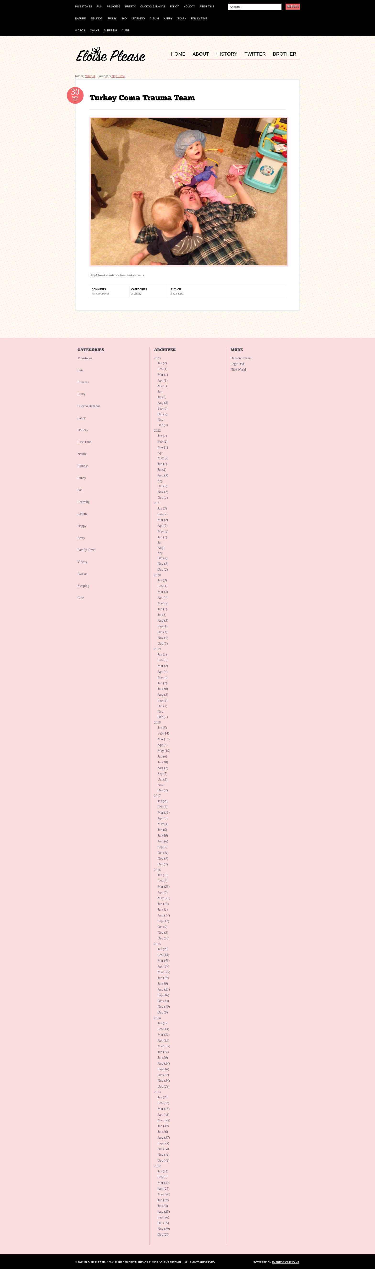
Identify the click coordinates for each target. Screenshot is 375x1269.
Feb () (162, 369)
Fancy (81, 418)
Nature (82, 454)
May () (163, 386)
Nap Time (118, 76)
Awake (82, 574)
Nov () (163, 492)
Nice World (238, 369)
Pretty (81, 394)
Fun (80, 370)
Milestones (84, 358)
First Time (84, 442)
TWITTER (255, 54)
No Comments (100, 293)
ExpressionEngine (285, 1262)
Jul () (162, 397)
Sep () (162, 408)
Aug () (163, 403)
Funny (81, 478)
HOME (178, 54)
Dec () (163, 425)
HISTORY (226, 54)
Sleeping (83, 586)
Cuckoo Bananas (88, 406)
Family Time (86, 550)
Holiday (136, 293)
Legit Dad (177, 293)
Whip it (90, 76)
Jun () (162, 464)
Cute (80, 598)
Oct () (162, 414)
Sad (80, 490)
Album (82, 514)
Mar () (163, 375)
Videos (82, 562)
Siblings (82, 466)
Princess (83, 382)
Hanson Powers (241, 358)
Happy (81, 526)
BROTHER (284, 54)
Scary (81, 538)
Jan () (162, 363)
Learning (83, 502)
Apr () (163, 380)
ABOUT (201, 54)
